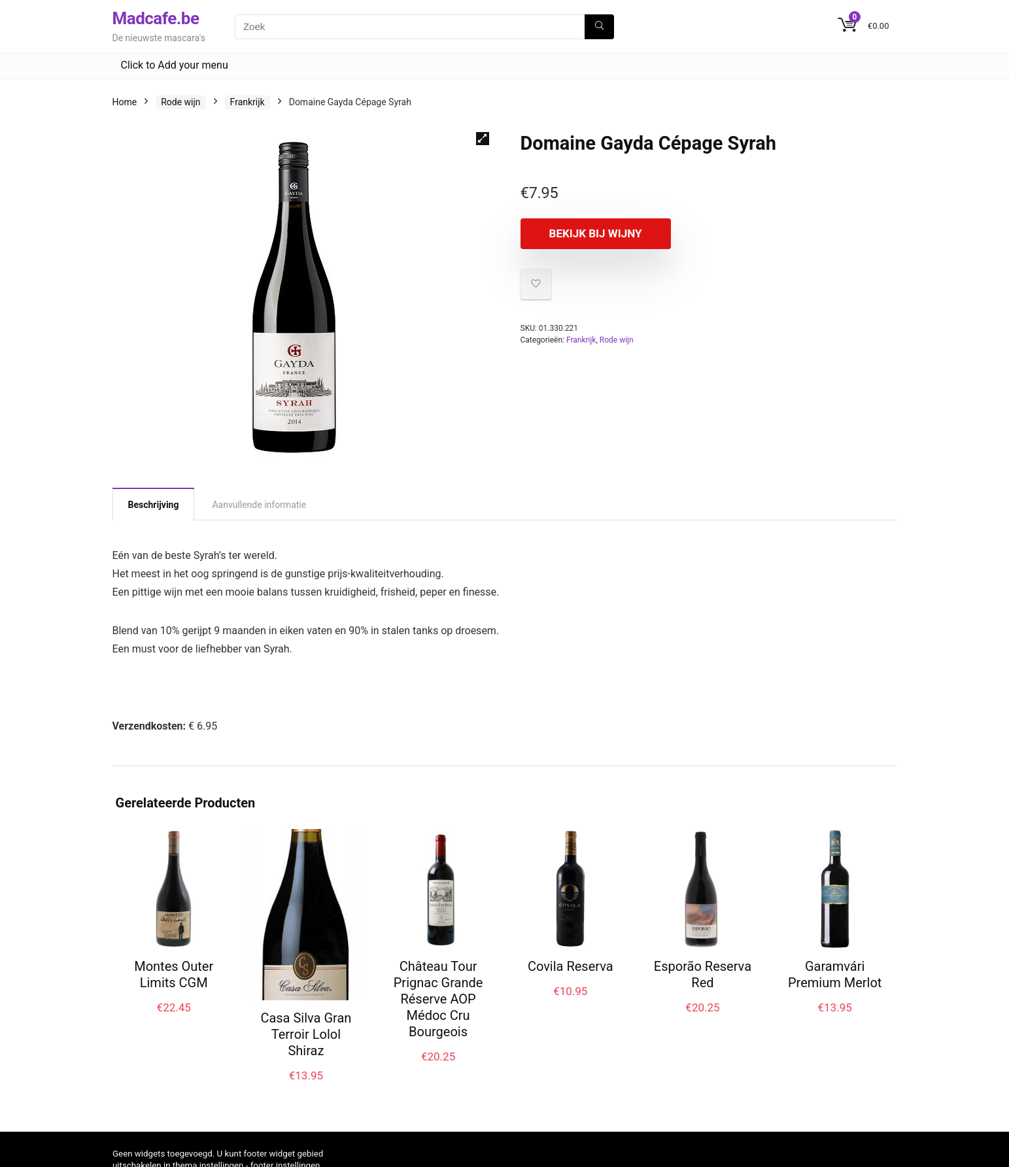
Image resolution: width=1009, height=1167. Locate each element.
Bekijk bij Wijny (595, 233)
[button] (482, 138)
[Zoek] (599, 26)
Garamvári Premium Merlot (834, 974)
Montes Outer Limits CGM (173, 974)
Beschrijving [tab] (153, 504)
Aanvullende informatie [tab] (259, 504)
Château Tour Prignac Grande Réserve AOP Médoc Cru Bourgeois (438, 999)
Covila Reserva (570, 966)
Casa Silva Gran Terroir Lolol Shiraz (305, 1034)
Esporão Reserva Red (702, 974)
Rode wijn (180, 102)
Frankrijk (247, 102)
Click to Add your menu (174, 65)
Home (124, 102)
